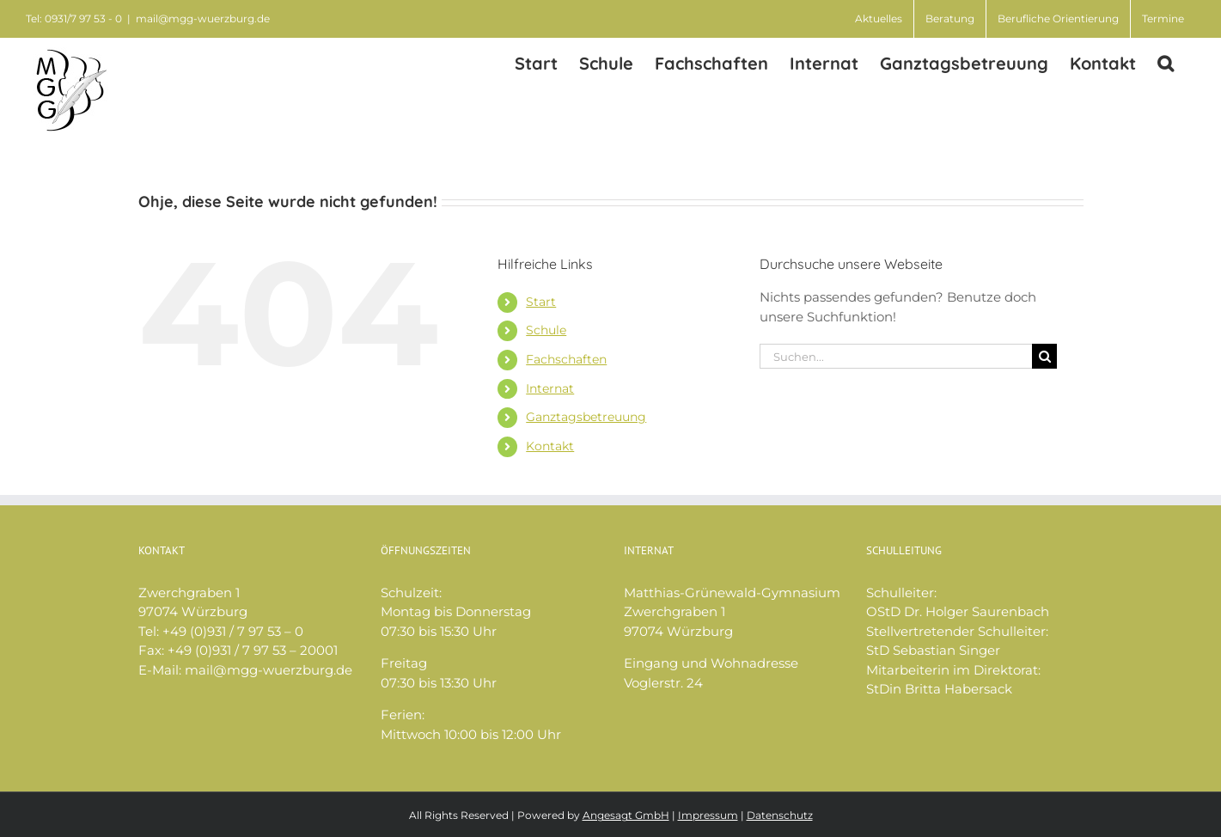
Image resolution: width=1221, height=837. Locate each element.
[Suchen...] (896, 356)
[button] (1165, 62)
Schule (546, 330)
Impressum (708, 815)
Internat (550, 388)
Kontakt (550, 446)
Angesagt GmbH (626, 815)
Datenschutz (780, 815)
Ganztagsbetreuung (586, 417)
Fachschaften (566, 359)
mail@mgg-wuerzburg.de (203, 18)
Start (541, 301)
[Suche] (1044, 356)
